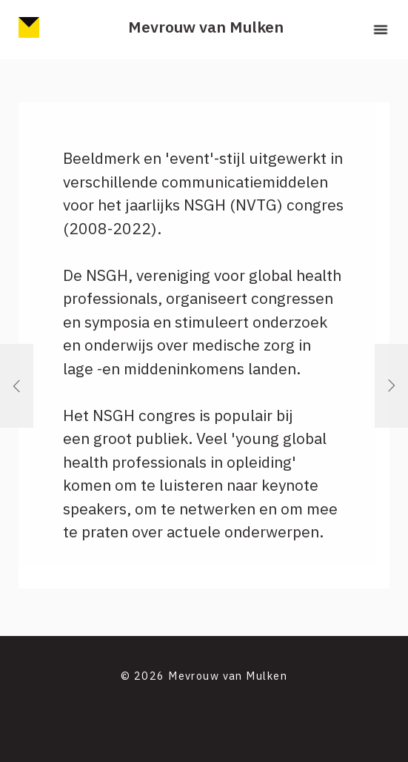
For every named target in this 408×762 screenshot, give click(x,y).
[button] (381, 30)
